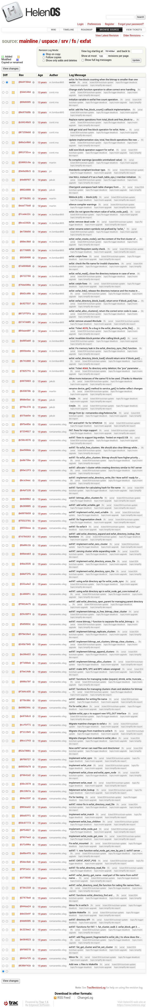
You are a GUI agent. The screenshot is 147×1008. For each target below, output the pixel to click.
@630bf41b (25, 965)
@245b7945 (25, 644)
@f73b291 (25, 198)
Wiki (53, 29)
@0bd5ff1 (25, 815)
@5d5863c (25, 624)
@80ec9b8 (25, 241)
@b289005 (25, 506)
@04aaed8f (25, 331)
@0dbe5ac (25, 399)
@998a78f (25, 681)
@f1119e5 (25, 732)
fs (74, 41)
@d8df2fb (25, 574)
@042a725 (25, 958)
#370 (85, 328)
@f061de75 (25, 604)
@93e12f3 (25, 470)
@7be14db (25, 671)
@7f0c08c (25, 700)
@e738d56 (25, 231)
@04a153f (25, 798)
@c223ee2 (25, 929)
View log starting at (99, 51)
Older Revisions (132, 35)
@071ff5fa (25, 313)
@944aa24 (25, 906)
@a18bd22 (25, 654)
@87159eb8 (25, 132)
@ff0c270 (25, 407)
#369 (85, 368)
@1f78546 (25, 878)
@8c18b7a (25, 791)
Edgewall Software (39, 1005)
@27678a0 (25, 898)
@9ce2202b (25, 223)
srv (64, 41)
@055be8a (25, 351)
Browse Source (109, 29)
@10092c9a (25, 162)
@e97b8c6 (25, 716)
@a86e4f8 (25, 853)
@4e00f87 (25, 179)
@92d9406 (25, 257)
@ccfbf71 (25, 725)
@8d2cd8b (25, 293)
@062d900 (25, 189)
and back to (130, 51)
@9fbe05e (25, 424)
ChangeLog (85, 997)
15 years (42, 381)
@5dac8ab (25, 862)
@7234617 (25, 431)
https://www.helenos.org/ (131, 1005)
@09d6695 (25, 102)
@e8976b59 (25, 513)
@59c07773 (25, 823)
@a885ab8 (25, 341)
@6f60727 (25, 759)
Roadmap (87, 29)
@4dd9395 (25, 921)
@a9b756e (25, 460)
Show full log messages (97, 60)
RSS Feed (63, 997)
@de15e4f (25, 913)
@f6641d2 (25, 775)
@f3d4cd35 (25, 691)
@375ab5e (25, 415)
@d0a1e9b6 (25, 142)
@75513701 (25, 520)
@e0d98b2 (25, 499)
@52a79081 (25, 750)
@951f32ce (25, 152)
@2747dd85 (25, 322)
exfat (85, 41)
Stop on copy (51, 54)
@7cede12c (25, 214)
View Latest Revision (107, 35)
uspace (49, 41)
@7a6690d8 (25, 266)
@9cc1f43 (25, 740)
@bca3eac (25, 480)
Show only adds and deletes (60, 60)
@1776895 (25, 250)
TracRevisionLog (96, 987)
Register (109, 24)
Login (80, 24)
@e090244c (25, 707)
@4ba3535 (25, 564)
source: (10, 41)
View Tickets (134, 29)
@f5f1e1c (25, 869)
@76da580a (25, 284)
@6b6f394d (25, 82)
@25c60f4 (25, 614)
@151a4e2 (25, 584)
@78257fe (25, 371)
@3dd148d (25, 92)
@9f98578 (25, 949)
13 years (42, 82)
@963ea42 (25, 807)
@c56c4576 (25, 440)
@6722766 (25, 276)
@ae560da (25, 450)
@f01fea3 (25, 837)
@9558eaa (25, 528)
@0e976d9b (25, 112)
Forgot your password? (131, 24)
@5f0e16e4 (25, 634)
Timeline (68, 29)
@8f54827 (25, 830)
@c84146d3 (25, 122)
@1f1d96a (25, 844)
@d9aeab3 (25, 554)
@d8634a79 (25, 766)
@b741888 (25, 361)
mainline (28, 41)
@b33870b (25, 391)
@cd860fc (25, 594)
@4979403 (25, 381)
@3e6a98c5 (25, 171)
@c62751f (25, 303)
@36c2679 (25, 784)
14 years (42, 179)
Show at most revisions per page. (105, 55)
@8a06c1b (25, 545)
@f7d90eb (25, 663)
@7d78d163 (25, 536)
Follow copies (52, 57)
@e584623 (25, 939)
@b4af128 (25, 490)
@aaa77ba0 (25, 205)
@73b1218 (25, 888)
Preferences (94, 24)
